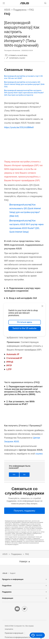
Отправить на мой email (18, 55)
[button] (4, 3)
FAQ (31, 9)
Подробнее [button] (24, 585)
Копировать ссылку (17, 58)
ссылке (38, 453)
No (24, 474)
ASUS (7, 9)
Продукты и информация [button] (24, 579)
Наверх (23, 561)
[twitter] (24, 608)
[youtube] (17, 608)
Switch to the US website (24, 328)
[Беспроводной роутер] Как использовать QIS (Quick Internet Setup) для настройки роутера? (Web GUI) (24, 84)
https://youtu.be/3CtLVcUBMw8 (19, 127)
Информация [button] (24, 598)
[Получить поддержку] (24, 510)
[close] (42, 306)
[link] (24, 3)
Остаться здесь (24, 322)
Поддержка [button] (24, 592)
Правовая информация (14, 633)
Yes (14, 474)
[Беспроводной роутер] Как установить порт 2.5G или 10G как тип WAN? (23, 77)
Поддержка (19, 9)
